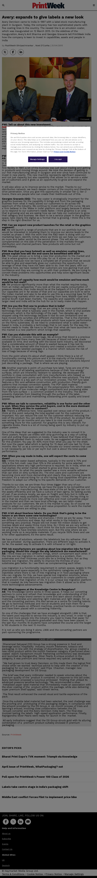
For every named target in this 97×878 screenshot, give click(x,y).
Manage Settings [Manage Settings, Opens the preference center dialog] (37, 159)
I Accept (58, 159)
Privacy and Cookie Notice (64, 152)
